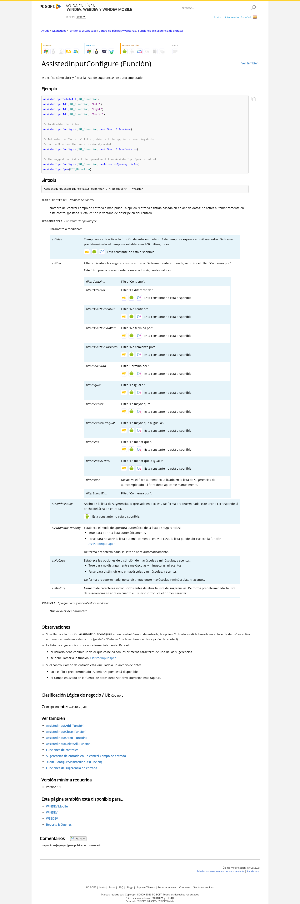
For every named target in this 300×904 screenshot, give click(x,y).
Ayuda (45, 31)
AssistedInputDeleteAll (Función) (68, 746)
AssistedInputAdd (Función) (65, 728)
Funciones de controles (62, 752)
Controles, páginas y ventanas (117, 31)
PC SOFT (91, 887)
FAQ (121, 887)
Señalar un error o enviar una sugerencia (220, 874)
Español (246, 17)
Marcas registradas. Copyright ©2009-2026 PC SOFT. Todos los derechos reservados (150, 894)
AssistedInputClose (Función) (66, 734)
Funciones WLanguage (82, 31)
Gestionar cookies (203, 887)
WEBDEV (52, 821)
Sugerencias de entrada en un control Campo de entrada (86, 758)
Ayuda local (253, 874)
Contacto (184, 887)
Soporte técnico (167, 887)
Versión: (71, 16)
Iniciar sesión (231, 17)
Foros (112, 887)
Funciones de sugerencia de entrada (160, 31)
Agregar (78, 841)
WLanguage (59, 31)
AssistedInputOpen (102, 546)
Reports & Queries (59, 827)
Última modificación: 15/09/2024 (241, 870)
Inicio (217, 17)
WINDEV (51, 815)
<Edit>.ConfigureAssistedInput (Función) (74, 764)
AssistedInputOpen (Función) (66, 740)
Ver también (250, 63)
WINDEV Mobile (57, 809)
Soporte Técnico (145, 887)
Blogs (130, 887)
